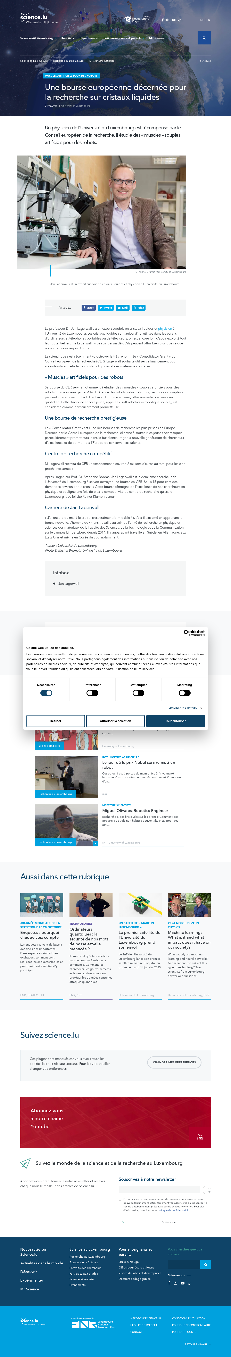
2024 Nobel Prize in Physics (183, 925)
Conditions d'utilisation (188, 1318)
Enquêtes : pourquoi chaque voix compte (39, 935)
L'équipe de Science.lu (144, 1325)
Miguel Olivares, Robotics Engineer (135, 810)
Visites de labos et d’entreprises (140, 1273)
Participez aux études (83, 1274)
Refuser (55, 721)
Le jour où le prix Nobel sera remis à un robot (138, 765)
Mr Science (156, 38)
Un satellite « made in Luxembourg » (136, 925)
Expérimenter (89, 38)
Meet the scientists (117, 805)
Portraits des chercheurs (85, 1268)
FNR (104, 794)
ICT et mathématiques (100, 60)
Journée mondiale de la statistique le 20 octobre (41, 925)
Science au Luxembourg (38, 38)
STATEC (33, 995)
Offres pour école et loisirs (136, 1268)
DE (202, 20)
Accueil (205, 60)
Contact (136, 1332)
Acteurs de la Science (83, 1262)
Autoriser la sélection (115, 721)
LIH (42, 995)
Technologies (80, 924)
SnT (104, 843)
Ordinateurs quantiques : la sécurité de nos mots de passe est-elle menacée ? (88, 939)
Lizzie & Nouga (129, 1262)
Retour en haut (198, 1344)
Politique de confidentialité (191, 1325)
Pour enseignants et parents (124, 38)
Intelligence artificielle (120, 757)
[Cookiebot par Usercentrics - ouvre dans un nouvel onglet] (187, 633)
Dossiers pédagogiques (134, 1279)
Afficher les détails (183, 708)
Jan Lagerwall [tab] (68, 583)
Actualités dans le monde (41, 1263)
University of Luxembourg (75, 105)
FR (208, 20)
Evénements (77, 1285)
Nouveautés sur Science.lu (33, 1252)
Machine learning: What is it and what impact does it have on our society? (189, 940)
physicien (165, 328)
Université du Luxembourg (136, 995)
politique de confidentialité (172, 1210)
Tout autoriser (175, 721)
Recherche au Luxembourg (67, 60)
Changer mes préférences (174, 1062)
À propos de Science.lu (145, 1318)
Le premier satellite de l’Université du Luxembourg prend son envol (139, 940)
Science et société (81, 1279)
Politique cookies (184, 1332)
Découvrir (67, 38)
